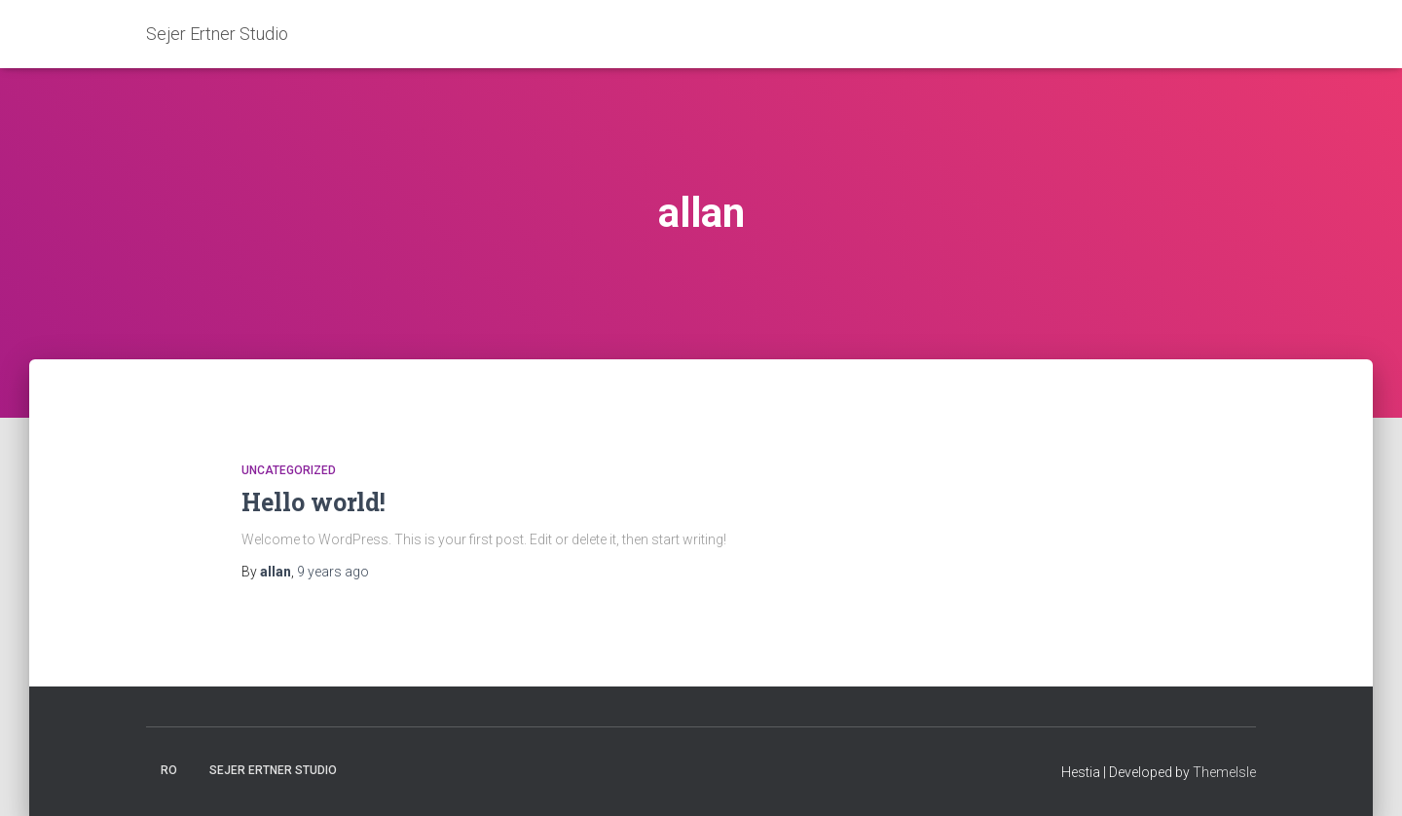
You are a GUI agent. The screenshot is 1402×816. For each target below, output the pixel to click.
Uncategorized (288, 470)
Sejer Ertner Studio (273, 770)
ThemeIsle (1224, 772)
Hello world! (313, 502)
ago (333, 571)
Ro (169, 770)
